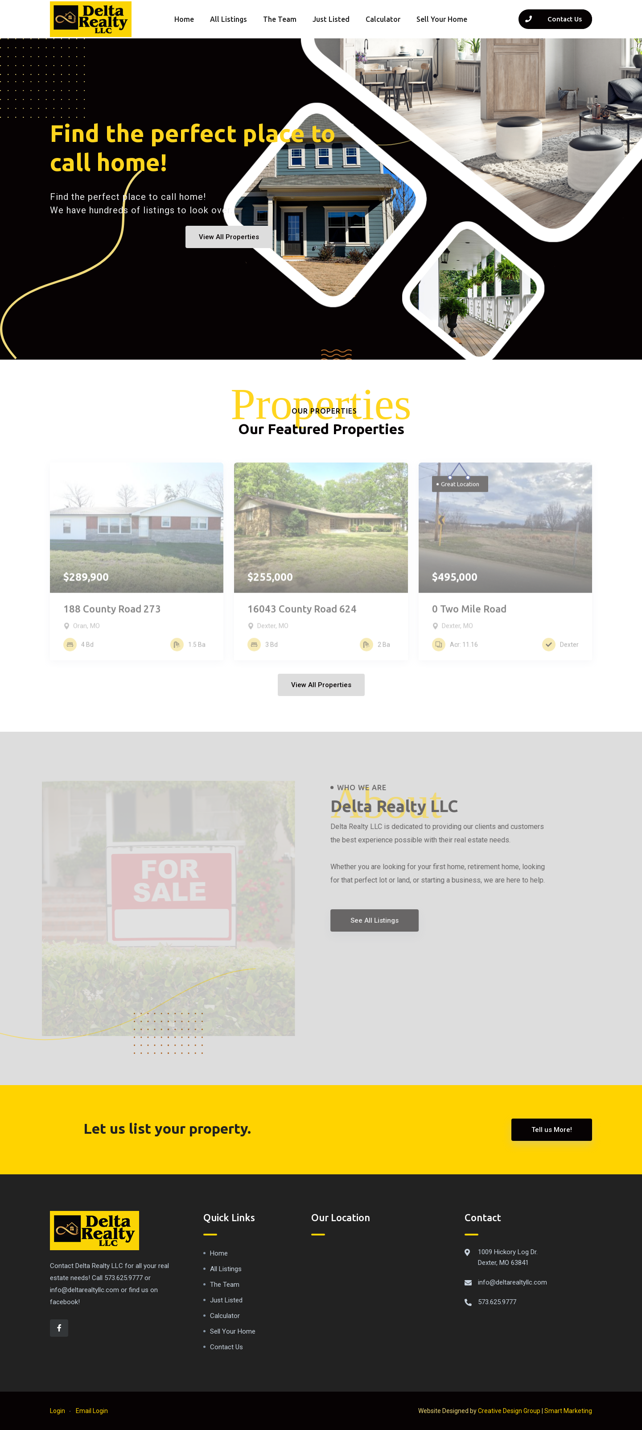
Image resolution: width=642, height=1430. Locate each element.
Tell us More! (551, 1130)
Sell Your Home (441, 19)
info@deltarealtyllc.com (512, 1282)
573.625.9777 (497, 1302)
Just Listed (331, 19)
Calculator (383, 19)
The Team (279, 19)
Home (184, 19)
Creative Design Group (509, 1410)
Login (57, 1410)
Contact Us (226, 1347)
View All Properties (229, 237)
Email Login (92, 1410)
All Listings (228, 19)
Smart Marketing (568, 1410)
